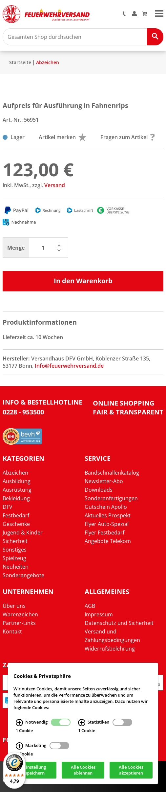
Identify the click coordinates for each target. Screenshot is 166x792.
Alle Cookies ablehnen (83, 770)
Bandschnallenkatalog (112, 472)
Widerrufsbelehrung (110, 648)
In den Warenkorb (83, 280)
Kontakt (12, 631)
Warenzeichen (20, 614)
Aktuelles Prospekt (108, 515)
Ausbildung (17, 481)
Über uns (14, 605)
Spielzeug (14, 558)
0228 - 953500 (23, 412)
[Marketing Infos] (19, 746)
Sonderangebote (23, 575)
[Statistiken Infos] (81, 722)
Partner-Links (19, 623)
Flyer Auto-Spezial (107, 524)
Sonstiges (15, 549)
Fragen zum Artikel (127, 137)
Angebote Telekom (108, 541)
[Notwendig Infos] (19, 722)
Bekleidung (16, 498)
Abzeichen (47, 62)
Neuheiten (16, 566)
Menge (16, 247)
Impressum (99, 614)
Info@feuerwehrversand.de (69, 365)
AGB (90, 605)
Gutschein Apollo (106, 506)
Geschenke (16, 524)
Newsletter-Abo (104, 481)
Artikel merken (62, 137)
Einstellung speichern (35, 770)
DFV (7, 506)
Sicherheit (15, 541)
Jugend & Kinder (23, 532)
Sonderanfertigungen (111, 498)
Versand (54, 185)
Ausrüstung (17, 489)
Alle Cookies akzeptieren (131, 770)
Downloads (99, 489)
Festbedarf (16, 515)
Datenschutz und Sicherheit (119, 623)
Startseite (20, 62)
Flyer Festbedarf (104, 532)
